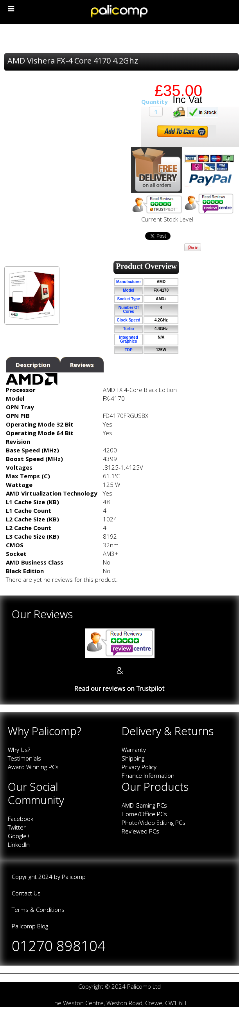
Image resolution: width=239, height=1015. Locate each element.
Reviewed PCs (140, 831)
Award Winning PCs (33, 767)
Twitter (17, 827)
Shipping (133, 758)
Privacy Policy (139, 767)
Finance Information (148, 775)
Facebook (20, 819)
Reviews (82, 365)
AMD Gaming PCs (144, 805)
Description (33, 365)
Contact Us (26, 893)
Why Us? (19, 750)
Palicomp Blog (30, 926)
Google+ (19, 836)
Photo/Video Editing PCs (153, 822)
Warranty (134, 750)
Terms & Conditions (38, 909)
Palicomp (74, 877)
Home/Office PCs (144, 814)
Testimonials (24, 758)
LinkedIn (19, 844)
